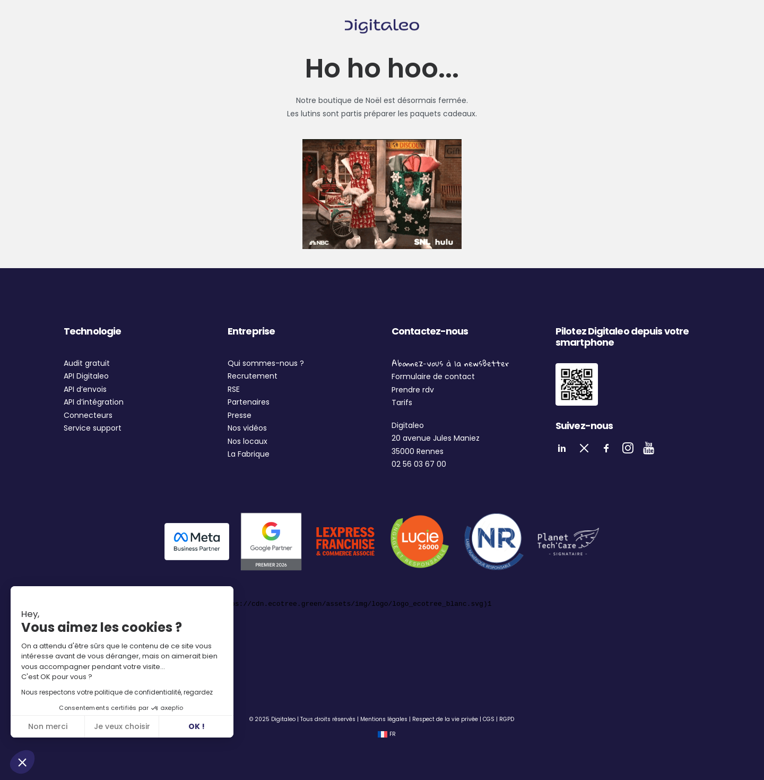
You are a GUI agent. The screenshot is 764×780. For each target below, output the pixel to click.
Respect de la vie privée (445, 719)
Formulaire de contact (433, 376)
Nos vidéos (247, 428)
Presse (239, 415)
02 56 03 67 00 (419, 464)
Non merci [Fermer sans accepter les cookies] (47, 726)
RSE (234, 389)
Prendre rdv (413, 389)
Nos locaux (247, 441)
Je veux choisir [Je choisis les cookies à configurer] (122, 726)
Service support (92, 428)
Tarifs (402, 402)
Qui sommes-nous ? (266, 363)
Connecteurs (88, 415)
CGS (488, 719)
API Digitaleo (86, 376)
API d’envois (85, 389)
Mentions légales (383, 719)
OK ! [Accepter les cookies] (196, 726)
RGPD (506, 719)
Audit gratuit (87, 363)
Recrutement (252, 376)
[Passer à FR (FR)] (386, 734)
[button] (22, 762)
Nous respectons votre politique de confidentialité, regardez (117, 692)
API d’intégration (94, 402)
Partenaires (249, 402)
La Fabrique (249, 454)
